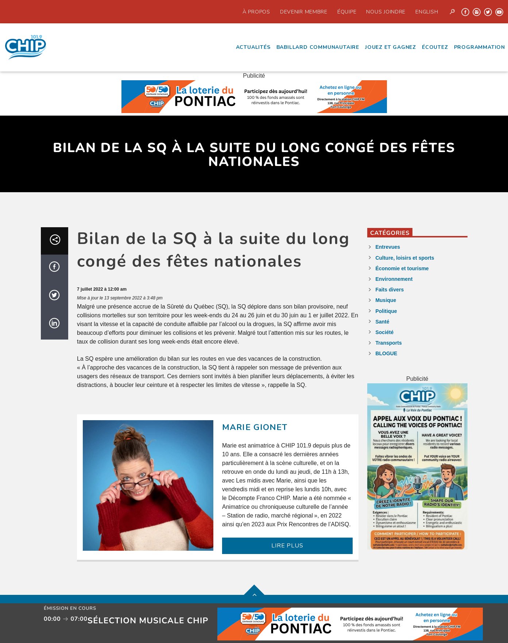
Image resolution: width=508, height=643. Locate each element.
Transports (388, 343)
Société (384, 332)
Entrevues (387, 247)
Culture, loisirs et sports (404, 258)
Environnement (393, 279)
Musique (385, 300)
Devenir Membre (303, 11)
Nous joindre (386, 11)
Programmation (479, 47)
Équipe (346, 11)
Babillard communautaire (317, 47)
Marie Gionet (255, 427)
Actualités (253, 47)
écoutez (435, 47)
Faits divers (389, 290)
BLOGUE (386, 353)
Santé (382, 322)
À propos (256, 11)
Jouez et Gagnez (390, 47)
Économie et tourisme (401, 268)
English (426, 11)
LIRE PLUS (287, 546)
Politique (386, 311)
